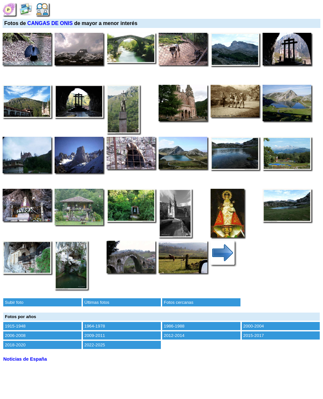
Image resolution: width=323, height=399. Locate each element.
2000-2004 (253, 326)
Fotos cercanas (178, 302)
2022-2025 (94, 344)
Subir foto (14, 302)
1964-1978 (94, 326)
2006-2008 (15, 335)
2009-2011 (94, 335)
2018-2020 (15, 344)
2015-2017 (253, 335)
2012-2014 (174, 335)
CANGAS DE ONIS (50, 23)
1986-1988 (174, 326)
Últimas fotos (97, 302)
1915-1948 (15, 326)
